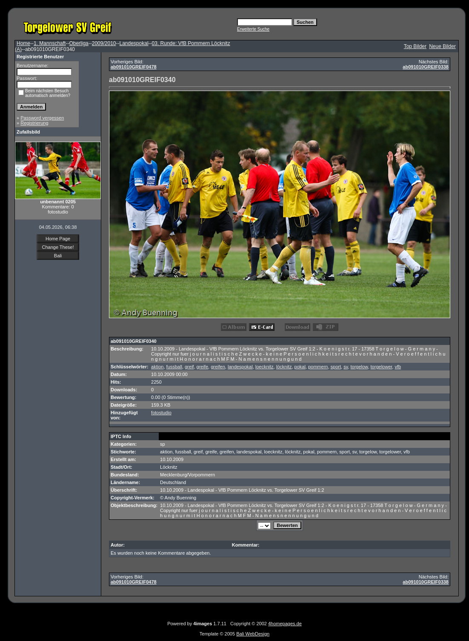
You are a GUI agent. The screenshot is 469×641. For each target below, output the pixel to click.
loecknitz (264, 366)
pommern (318, 366)
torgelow (359, 366)
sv (345, 366)
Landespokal (133, 43)
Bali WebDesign (252, 633)
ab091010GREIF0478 (134, 66)
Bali (58, 255)
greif (189, 366)
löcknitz (284, 366)
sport (336, 366)
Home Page (58, 238)
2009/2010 (104, 43)
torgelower (381, 366)
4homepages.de (285, 623)
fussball (174, 366)
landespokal (240, 366)
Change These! (58, 247)
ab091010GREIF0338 (426, 66)
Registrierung (34, 122)
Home (23, 43)
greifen (218, 366)
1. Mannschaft (50, 43)
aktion (157, 366)
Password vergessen (42, 117)
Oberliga (78, 43)
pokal (300, 366)
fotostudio (161, 412)
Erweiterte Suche (253, 29)
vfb (398, 366)
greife (203, 366)
